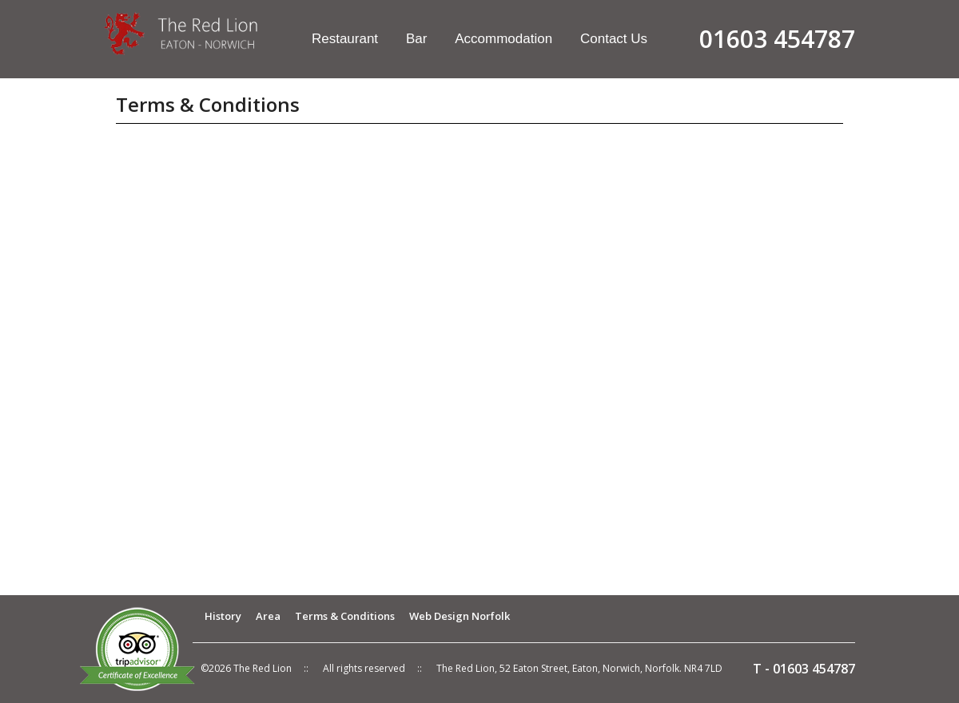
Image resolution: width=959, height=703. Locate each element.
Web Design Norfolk (459, 616)
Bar (416, 38)
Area (268, 616)
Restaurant (345, 38)
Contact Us (613, 38)
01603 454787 (814, 668)
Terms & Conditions (345, 616)
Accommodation (503, 38)
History (223, 616)
